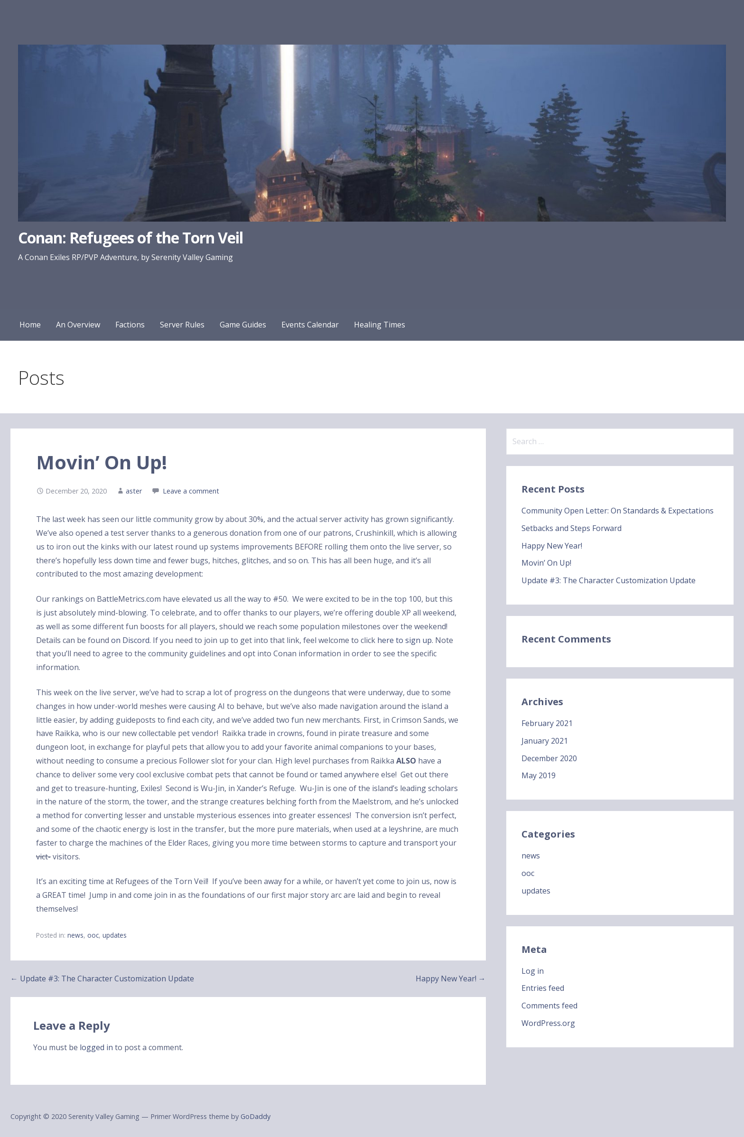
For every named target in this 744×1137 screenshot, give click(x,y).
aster (134, 490)
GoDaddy (255, 1116)
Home (30, 324)
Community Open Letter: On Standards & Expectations (617, 510)
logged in (96, 1047)
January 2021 (544, 741)
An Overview (78, 324)
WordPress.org (548, 1023)
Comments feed (549, 1005)
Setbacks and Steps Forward (571, 528)
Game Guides (243, 324)
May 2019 (538, 775)
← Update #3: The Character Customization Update (102, 978)
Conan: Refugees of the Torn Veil (130, 237)
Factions (130, 324)
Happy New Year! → (451, 978)
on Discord (130, 640)
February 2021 (547, 723)
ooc (93, 935)
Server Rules (182, 324)
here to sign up (404, 640)
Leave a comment (191, 490)
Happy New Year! (551, 546)
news (75, 935)
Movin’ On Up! (546, 563)
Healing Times (379, 324)
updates (114, 935)
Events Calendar (310, 324)
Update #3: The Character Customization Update (608, 580)
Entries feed (542, 988)
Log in (532, 971)
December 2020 (549, 758)
